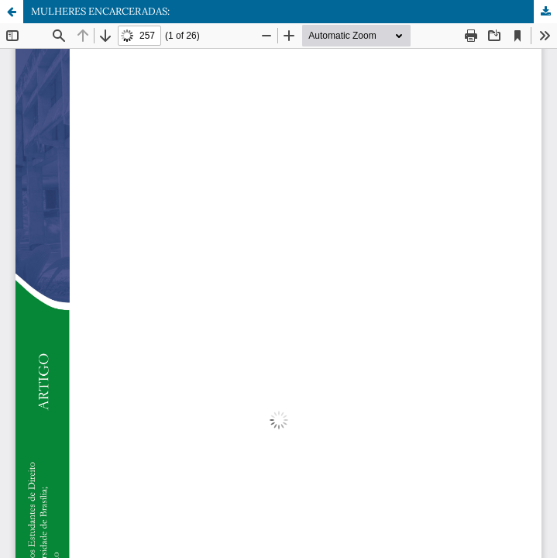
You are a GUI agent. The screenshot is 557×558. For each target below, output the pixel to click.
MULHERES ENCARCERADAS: (100, 11)
